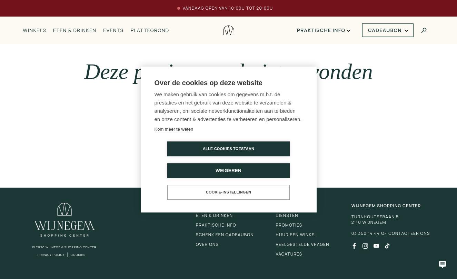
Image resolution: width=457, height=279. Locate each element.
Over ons (207, 244)
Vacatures (289, 254)
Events (113, 30)
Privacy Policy (51, 254)
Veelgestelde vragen (302, 244)
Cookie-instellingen (228, 181)
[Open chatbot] (439, 261)
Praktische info (321, 30)
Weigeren (268, 159)
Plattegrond (150, 30)
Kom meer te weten (174, 139)
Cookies (78, 254)
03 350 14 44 (365, 233)
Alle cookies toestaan (189, 160)
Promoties (289, 225)
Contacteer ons (409, 233)
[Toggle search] (423, 30)
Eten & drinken (74, 30)
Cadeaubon (385, 30)
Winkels (34, 30)
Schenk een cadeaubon (225, 235)
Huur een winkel (296, 235)
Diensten (287, 215)
